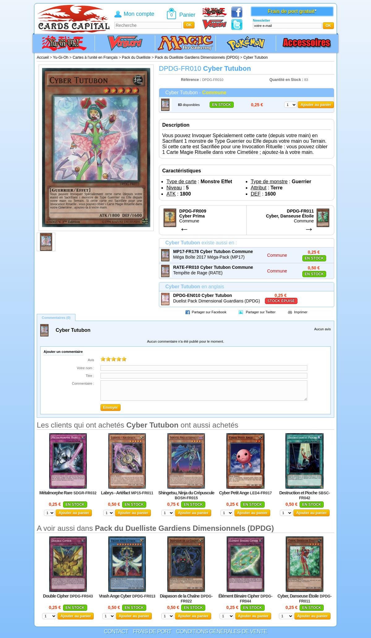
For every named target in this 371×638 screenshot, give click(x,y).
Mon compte (139, 14)
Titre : (90, 376)
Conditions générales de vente (221, 631)
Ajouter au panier (316, 105)
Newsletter (261, 20)
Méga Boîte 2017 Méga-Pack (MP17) (209, 257)
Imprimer (300, 312)
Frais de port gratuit (291, 11)
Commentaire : (83, 383)
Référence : (191, 80)
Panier (187, 15)
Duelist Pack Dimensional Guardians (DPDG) (216, 300)
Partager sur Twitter (260, 312)
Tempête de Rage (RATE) (198, 272)
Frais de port (152, 631)
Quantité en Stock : (286, 80)
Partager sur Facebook (209, 312)
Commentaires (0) (56, 317)
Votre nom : (85, 368)
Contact (116, 631)
